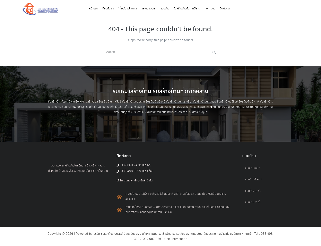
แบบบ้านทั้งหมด (253, 180)
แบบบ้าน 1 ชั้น (253, 191)
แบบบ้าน (164, 9)
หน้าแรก (93, 9)
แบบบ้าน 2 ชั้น (253, 202)
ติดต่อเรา (224, 9)
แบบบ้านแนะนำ (252, 168)
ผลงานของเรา (148, 9)
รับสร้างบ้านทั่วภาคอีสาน (186, 9)
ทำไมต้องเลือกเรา (127, 9)
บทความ (210, 9)
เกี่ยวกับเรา (108, 9)
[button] (187, 9)
